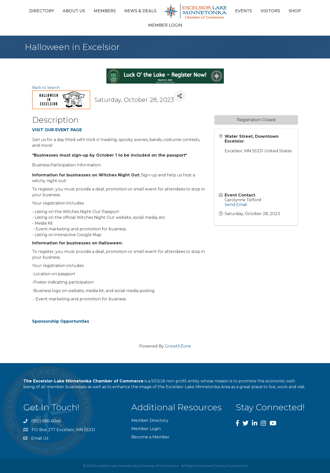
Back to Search (46, 87)
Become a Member (150, 437)
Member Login (165, 25)
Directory (41, 11)
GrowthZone (178, 346)
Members (105, 11)
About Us (74, 11)
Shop (295, 11)
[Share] (179, 96)
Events (243, 11)
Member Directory (149, 420)
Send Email (236, 204)
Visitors (270, 11)
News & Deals (140, 11)
